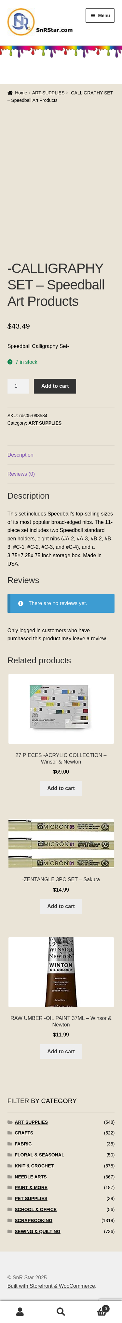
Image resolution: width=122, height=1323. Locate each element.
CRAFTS (24, 1132)
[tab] (61, 455)
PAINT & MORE (31, 1187)
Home (21, 92)
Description (20, 455)
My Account (20, 1312)
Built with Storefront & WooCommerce (51, 1286)
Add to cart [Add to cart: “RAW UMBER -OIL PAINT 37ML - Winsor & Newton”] (61, 1051)
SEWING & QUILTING (38, 1231)
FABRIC (23, 1143)
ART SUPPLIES (48, 92)
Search (61, 1312)
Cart (95, 1307)
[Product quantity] (18, 386)
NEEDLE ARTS (31, 1176)
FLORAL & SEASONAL (39, 1154)
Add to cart (55, 386)
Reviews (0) (21, 474)
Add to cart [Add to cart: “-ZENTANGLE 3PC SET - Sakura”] (61, 906)
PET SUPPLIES (31, 1198)
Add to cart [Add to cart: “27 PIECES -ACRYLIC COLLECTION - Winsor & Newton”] (61, 788)
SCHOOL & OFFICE (36, 1209)
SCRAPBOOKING (33, 1220)
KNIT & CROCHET (34, 1165)
